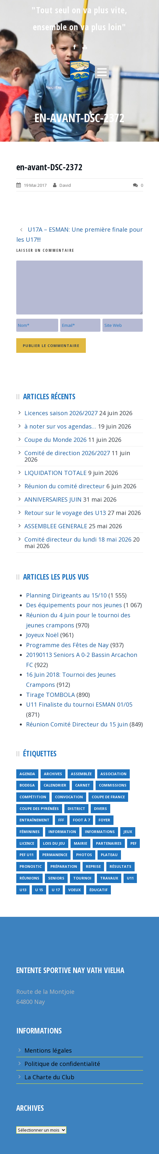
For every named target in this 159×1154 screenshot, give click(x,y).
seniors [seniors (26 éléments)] (56, 878)
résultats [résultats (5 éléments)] (120, 866)
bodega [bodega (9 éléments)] (27, 785)
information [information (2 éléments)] (62, 831)
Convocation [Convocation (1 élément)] (69, 796)
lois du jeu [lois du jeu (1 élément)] (54, 843)
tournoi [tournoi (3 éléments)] (82, 878)
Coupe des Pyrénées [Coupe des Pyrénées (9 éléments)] (39, 808)
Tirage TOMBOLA (50, 695)
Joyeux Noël (42, 635)
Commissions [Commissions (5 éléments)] (112, 785)
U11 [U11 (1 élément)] (130, 878)
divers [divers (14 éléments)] (100, 808)
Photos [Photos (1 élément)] (84, 854)
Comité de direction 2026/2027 (67, 453)
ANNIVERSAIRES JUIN (53, 499)
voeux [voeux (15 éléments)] (74, 889)
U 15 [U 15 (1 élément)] (39, 889)
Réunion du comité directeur (64, 486)
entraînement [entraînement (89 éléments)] (34, 819)
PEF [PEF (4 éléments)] (133, 843)
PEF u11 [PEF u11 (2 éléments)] (26, 854)
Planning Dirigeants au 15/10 (66, 595)
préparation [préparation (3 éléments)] (63, 866)
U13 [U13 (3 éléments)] (23, 889)
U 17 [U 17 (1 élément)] (56, 889)
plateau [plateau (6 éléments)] (109, 854)
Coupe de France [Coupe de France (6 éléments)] (108, 796)
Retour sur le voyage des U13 (65, 513)
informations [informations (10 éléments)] (100, 831)
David (65, 185)
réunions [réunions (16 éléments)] (29, 878)
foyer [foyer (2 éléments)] (104, 819)
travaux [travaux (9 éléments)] (109, 878)
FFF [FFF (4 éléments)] (61, 819)
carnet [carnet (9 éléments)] (82, 785)
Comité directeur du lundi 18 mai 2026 (77, 539)
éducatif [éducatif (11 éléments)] (98, 889)
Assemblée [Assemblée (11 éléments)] (81, 773)
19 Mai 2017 (35, 185)
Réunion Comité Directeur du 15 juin (77, 724)
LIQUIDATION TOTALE (55, 473)
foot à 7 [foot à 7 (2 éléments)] (81, 819)
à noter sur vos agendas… (60, 426)
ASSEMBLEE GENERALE (55, 526)
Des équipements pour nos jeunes (74, 605)
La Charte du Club (49, 1077)
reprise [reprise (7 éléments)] (93, 866)
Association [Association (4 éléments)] (113, 773)
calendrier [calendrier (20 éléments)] (55, 785)
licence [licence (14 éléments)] (27, 843)
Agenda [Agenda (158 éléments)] (27, 773)
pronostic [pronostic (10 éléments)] (31, 866)
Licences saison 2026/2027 (61, 413)
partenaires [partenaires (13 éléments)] (109, 843)
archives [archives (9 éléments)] (53, 773)
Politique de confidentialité (62, 1064)
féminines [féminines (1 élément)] (30, 831)
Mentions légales (48, 1050)
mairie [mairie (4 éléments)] (80, 843)
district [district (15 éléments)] (76, 808)
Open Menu (102, 72)
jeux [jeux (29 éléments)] (128, 831)
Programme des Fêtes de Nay (67, 645)
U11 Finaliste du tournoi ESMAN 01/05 (79, 704)
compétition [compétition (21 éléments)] (33, 796)
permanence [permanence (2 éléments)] (54, 854)
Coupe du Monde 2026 (55, 439)
